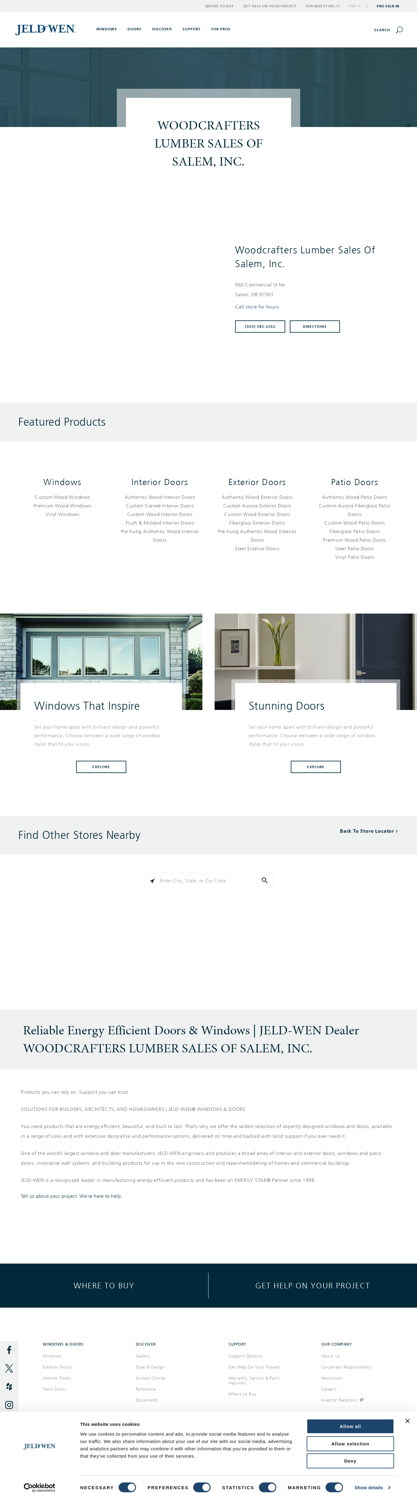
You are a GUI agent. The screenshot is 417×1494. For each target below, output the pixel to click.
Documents (147, 1400)
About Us (330, 1356)
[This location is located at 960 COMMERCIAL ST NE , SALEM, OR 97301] (314, 290)
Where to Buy (219, 6)
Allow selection (350, 1438)
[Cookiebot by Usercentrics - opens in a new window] (39, 1482)
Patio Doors (354, 482)
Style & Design (150, 1367)
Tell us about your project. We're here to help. (71, 1196)
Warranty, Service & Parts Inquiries (254, 1381)
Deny (350, 1455)
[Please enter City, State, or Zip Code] (209, 880)
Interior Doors (159, 482)
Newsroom (332, 1378)
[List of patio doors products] (354, 527)
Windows (62, 482)
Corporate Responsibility (346, 1367)
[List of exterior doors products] (257, 523)
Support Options (245, 1356)
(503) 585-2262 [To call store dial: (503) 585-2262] (260, 326)
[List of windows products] (62, 506)
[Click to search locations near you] (152, 880)
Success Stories (151, 1378)
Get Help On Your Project (254, 1367)
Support (192, 29)
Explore (101, 767)
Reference (146, 1389)
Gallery (143, 1356)
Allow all (350, 1420)
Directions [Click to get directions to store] (315, 326)
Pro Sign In (388, 6)
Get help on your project (312, 1285)
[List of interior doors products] (160, 518)
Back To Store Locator (367, 831)
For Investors (322, 6)
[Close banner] (407, 1415)
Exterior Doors (257, 482)
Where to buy (104, 1285)
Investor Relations (339, 1400)
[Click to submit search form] (265, 880)
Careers (329, 1389)
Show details (369, 1482)
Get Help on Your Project (270, 6)
